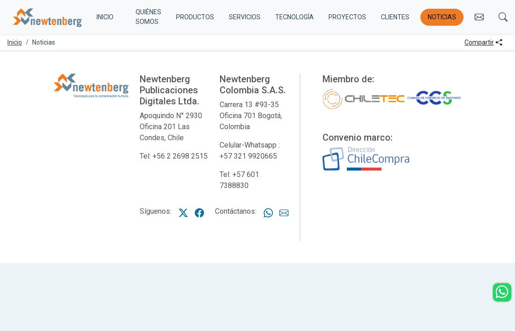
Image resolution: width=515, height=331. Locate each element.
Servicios (244, 17)
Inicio (14, 42)
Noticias (442, 17)
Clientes (395, 17)
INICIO (104, 17)
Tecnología (294, 17)
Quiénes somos (148, 16)
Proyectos (347, 17)
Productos (195, 17)
